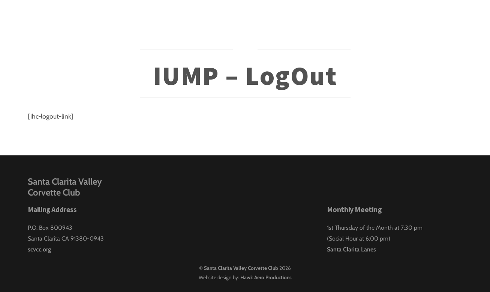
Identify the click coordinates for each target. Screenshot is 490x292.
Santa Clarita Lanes (351, 249)
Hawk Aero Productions (266, 277)
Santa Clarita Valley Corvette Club (241, 268)
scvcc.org (39, 249)
